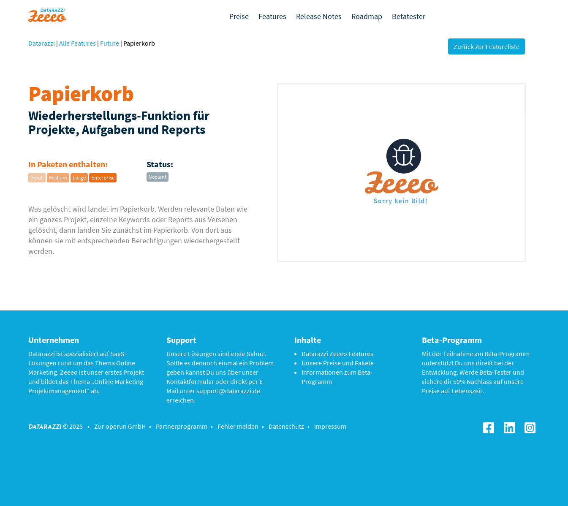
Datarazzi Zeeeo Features (337, 353)
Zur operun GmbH (120, 426)
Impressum (330, 426)
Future (109, 43)
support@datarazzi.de (228, 390)
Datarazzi (41, 43)
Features (272, 16)
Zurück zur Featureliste (486, 46)
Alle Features (77, 43)
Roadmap (366, 16)
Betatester (408, 16)
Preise (239, 16)
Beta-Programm (507, 353)
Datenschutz (286, 426)
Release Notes (319, 16)
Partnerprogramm (181, 426)
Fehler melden (237, 426)
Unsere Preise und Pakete (338, 363)
